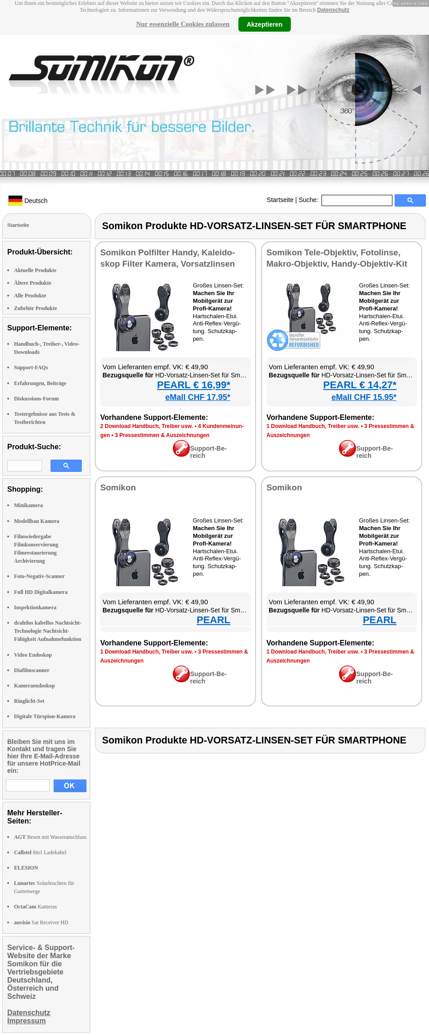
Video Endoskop (33, 655)
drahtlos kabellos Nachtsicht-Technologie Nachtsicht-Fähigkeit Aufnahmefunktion (47, 631)
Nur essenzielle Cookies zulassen (182, 24)
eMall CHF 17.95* (197, 397)
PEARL (213, 620)
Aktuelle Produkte (35, 270)
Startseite (280, 199)
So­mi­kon (118, 487)
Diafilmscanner (32, 670)
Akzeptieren (264, 24)
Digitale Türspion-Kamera (44, 716)
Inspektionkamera (35, 607)
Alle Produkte (30, 295)
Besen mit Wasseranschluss (50, 837)
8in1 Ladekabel (40, 852)
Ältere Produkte (32, 283)
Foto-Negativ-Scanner (39, 576)
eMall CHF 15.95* (363, 397)
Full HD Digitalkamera (41, 592)
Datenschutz (333, 10)
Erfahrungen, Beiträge (40, 383)
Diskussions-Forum (36, 398)
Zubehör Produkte (35, 308)
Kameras (35, 906)
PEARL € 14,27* (359, 384)
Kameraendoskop (34, 685)
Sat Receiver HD (41, 922)
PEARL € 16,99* (193, 384)
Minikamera (28, 505)
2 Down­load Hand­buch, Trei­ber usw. (146, 426)
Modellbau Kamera (36, 521)
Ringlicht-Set (29, 701)
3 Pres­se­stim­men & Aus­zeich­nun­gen (162, 435)
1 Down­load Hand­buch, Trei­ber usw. (312, 426)
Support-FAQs (31, 367)
